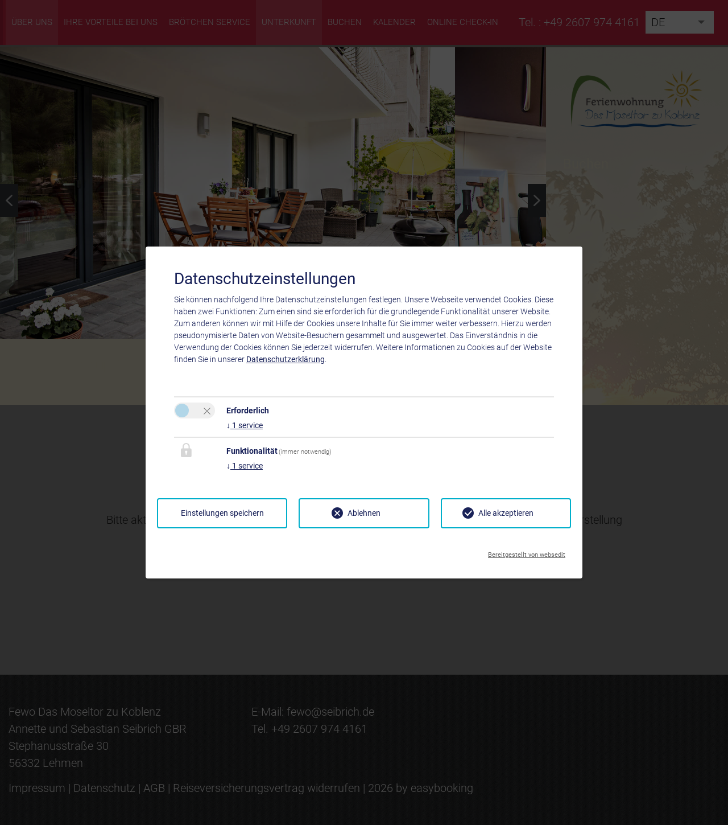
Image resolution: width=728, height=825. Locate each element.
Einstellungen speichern (222, 513)
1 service (244, 425)
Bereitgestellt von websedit (526, 551)
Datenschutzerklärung (285, 359)
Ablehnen (364, 513)
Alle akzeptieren (505, 513)
